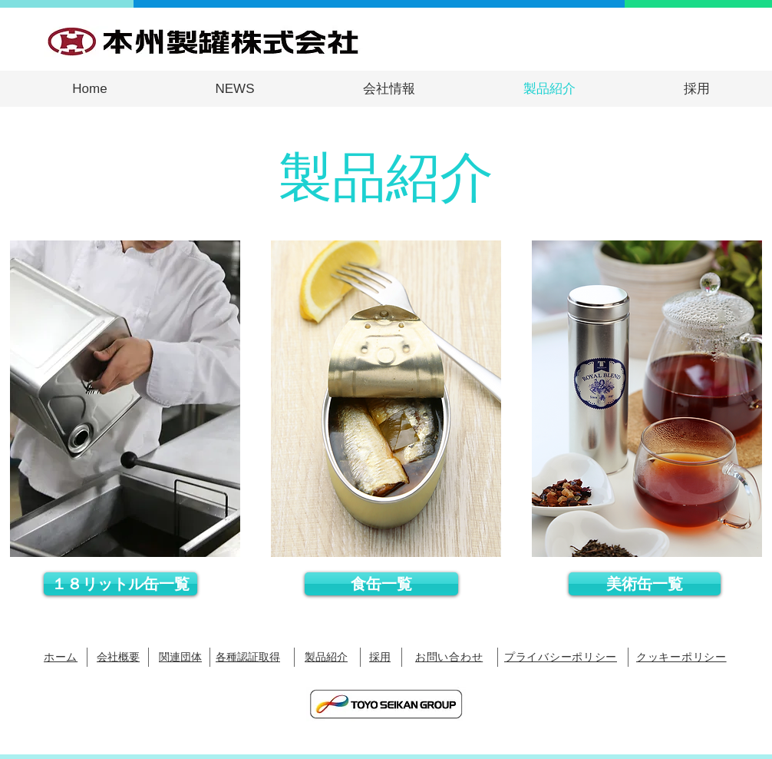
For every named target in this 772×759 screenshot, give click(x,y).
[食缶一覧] (381, 583)
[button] (388, 88)
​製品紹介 (326, 656)
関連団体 (180, 656)
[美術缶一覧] (645, 583)
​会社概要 (118, 656)
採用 (380, 656)
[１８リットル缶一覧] (120, 583)
